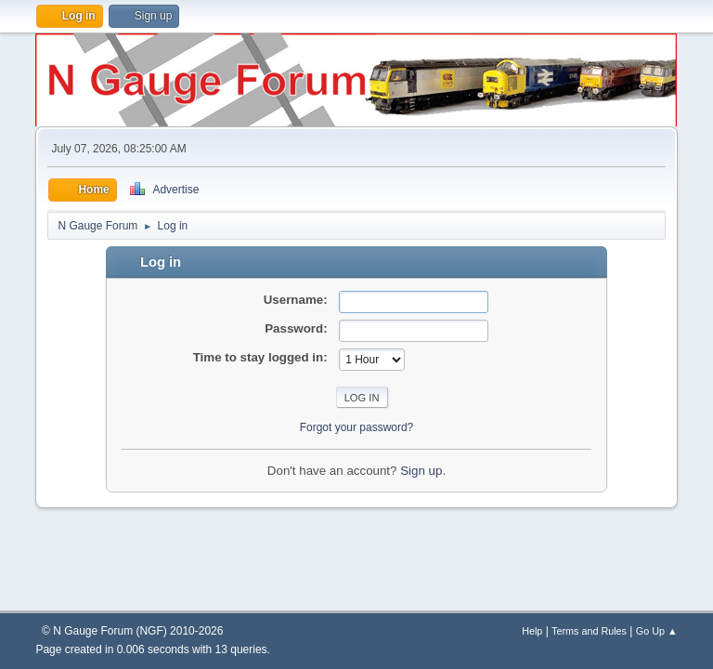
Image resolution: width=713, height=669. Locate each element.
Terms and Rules (589, 630)
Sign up (421, 471)
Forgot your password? (357, 427)
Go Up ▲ (657, 630)
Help (532, 630)
